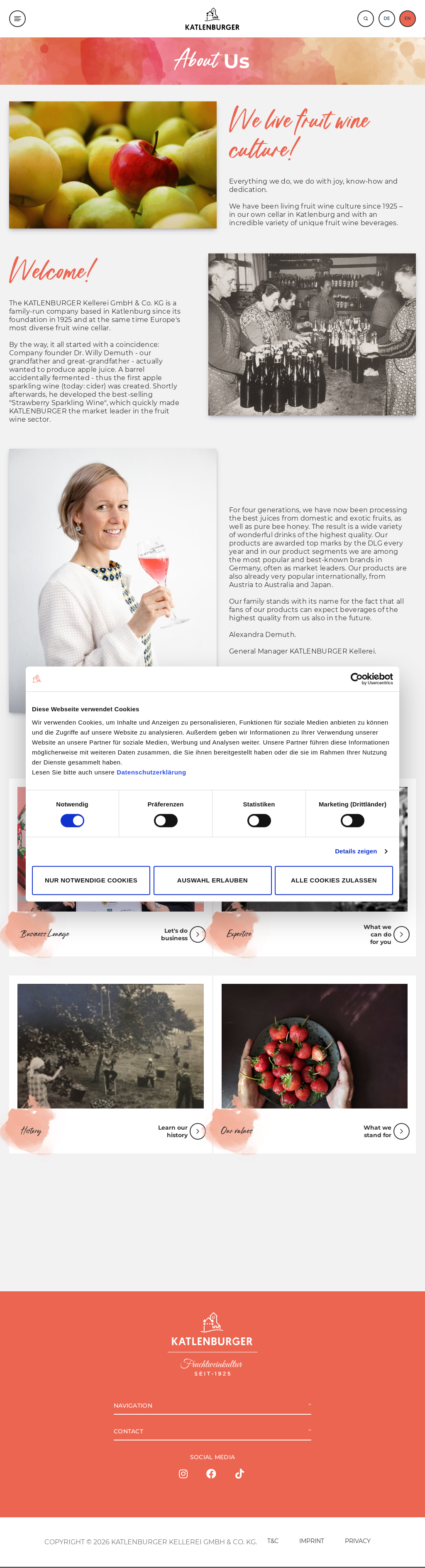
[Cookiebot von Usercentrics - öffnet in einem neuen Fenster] (356, 679)
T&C (272, 1542)
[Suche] (366, 18)
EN (407, 18)
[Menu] (17, 18)
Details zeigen (356, 851)
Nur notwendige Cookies (91, 880)
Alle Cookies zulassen (334, 880)
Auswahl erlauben (212, 880)
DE (386, 18)
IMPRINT (311, 1542)
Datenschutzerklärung (151, 772)
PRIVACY (358, 1542)
